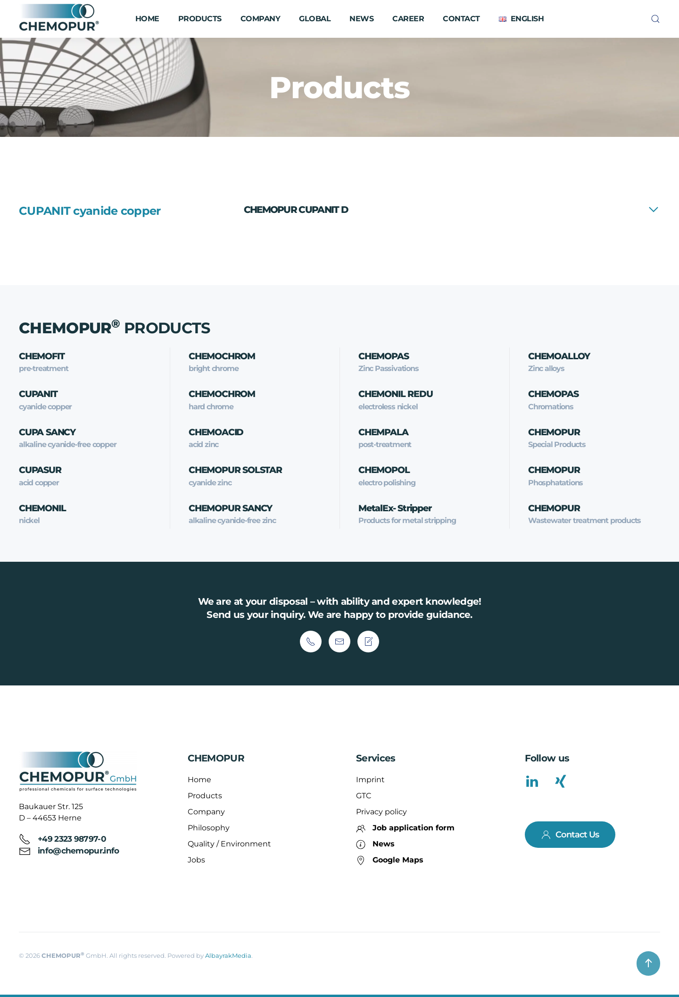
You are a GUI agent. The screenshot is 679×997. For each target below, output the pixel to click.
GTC (364, 795)
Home (147, 18)
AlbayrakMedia (228, 955)
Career (408, 18)
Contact (461, 18)
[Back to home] (60, 19)
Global (315, 18)
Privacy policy (381, 811)
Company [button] (260, 18)
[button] (521, 19)
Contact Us (570, 834)
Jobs (196, 859)
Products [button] (200, 18)
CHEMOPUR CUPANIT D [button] (296, 209)
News (361, 18)
